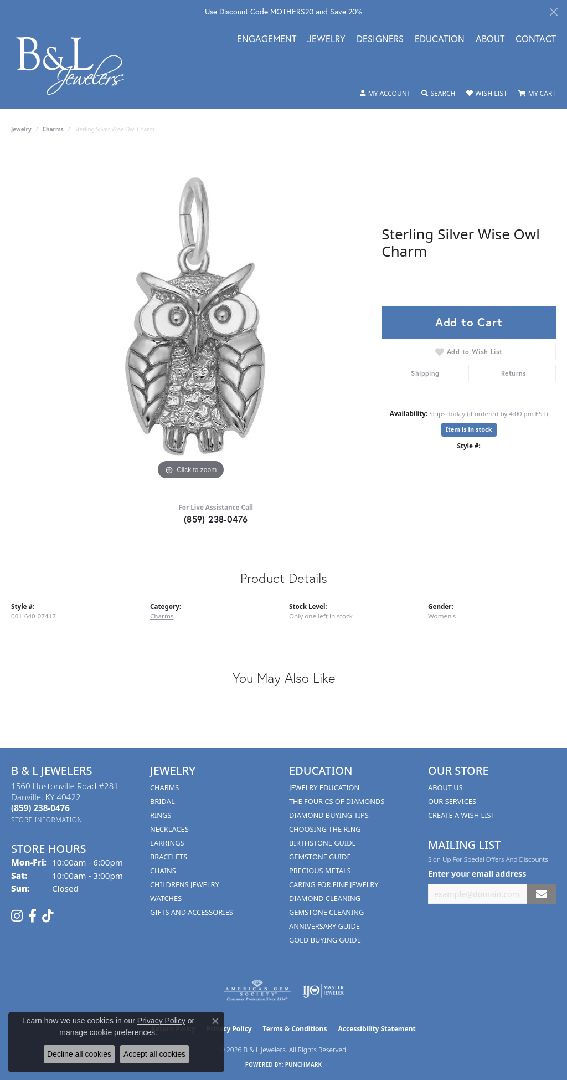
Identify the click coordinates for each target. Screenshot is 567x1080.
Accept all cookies (154, 1054)
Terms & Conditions (295, 1028)
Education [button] (440, 39)
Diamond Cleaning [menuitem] (324, 898)
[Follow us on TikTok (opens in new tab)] (48, 916)
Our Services (452, 801)
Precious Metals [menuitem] (320, 871)
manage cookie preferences (107, 1032)
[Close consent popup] (215, 1021)
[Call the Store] (40, 807)
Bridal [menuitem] (162, 801)
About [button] (490, 39)
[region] (191, 316)
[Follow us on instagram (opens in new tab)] (17, 916)
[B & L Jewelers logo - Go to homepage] (76, 66)
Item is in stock (469, 429)
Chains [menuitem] (163, 871)
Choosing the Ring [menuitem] (325, 829)
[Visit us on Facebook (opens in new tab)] (32, 916)
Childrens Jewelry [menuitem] (184, 884)
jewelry (21, 129)
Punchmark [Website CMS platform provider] (303, 1064)
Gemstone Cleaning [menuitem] (326, 912)
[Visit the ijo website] (323, 991)
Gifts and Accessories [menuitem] (191, 912)
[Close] (553, 12)
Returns (514, 373)
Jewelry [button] (326, 39)
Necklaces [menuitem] (169, 829)
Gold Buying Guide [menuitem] (325, 940)
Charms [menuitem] (164, 787)
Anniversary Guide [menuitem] (324, 926)
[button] (385, 93)
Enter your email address (477, 873)
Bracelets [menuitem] (168, 857)
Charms (53, 129)
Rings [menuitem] (160, 815)
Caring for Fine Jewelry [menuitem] (334, 884)
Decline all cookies (79, 1054)
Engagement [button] (266, 39)
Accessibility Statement (376, 1028)
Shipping (425, 373)
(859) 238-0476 (216, 519)
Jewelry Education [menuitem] (324, 787)
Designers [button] (380, 39)
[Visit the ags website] (257, 991)
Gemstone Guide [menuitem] (320, 857)
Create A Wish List (461, 815)
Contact (536, 39)
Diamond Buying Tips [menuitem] (329, 815)
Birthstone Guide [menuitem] (322, 843)
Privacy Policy (161, 1020)
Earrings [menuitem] (167, 843)
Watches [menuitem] (166, 898)
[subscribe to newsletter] (541, 894)
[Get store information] (47, 820)
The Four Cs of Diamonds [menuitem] (336, 801)
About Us (445, 787)
